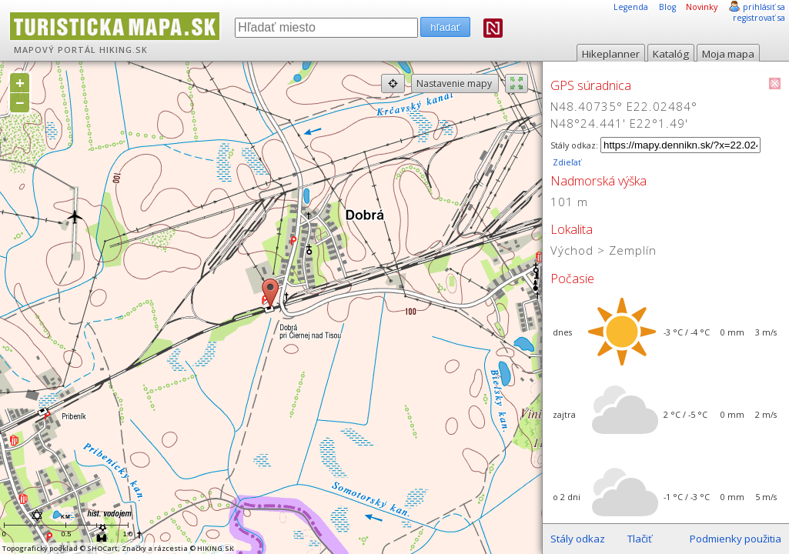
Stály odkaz (577, 539)
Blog (667, 7)
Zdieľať (565, 162)
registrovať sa (759, 17)
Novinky (701, 7)
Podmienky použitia (735, 539)
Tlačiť (639, 539)
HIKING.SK (123, 50)
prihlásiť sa (764, 7)
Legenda (630, 7)
